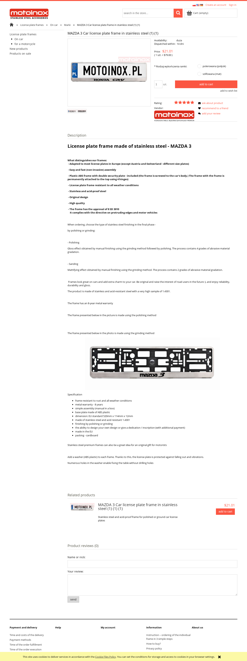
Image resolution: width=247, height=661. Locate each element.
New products (19, 49)
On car (18, 39)
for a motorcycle (24, 44)
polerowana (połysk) (214, 66)
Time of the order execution (25, 649)
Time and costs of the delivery (27, 635)
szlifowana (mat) (212, 74)
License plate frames (23, 34)
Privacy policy (154, 648)
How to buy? (153, 643)
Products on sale (20, 53)
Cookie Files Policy (105, 656)
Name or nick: (76, 557)
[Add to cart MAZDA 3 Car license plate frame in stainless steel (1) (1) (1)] (225, 511)
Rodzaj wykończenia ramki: (170, 66)
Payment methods (20, 640)
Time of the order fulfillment (26, 644)
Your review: (76, 571)
